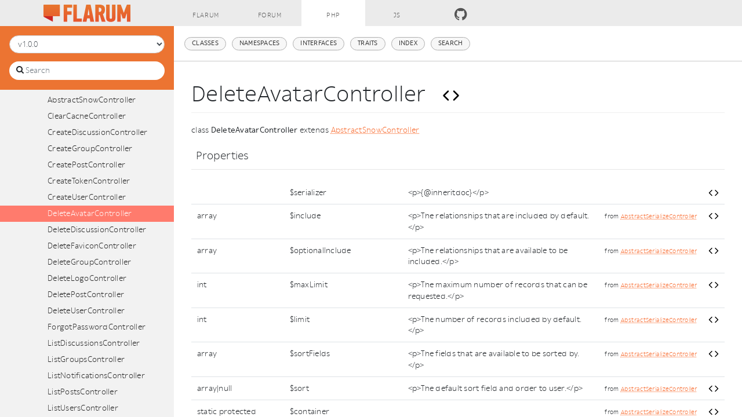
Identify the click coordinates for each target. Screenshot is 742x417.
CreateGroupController (90, 148)
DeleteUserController (86, 310)
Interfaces (318, 43)
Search (450, 43)
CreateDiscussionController (98, 132)
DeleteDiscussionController (97, 229)
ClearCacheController (87, 116)
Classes (205, 43)
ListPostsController (83, 391)
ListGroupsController (86, 359)
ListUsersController (83, 408)
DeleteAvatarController (90, 213)
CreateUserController (87, 197)
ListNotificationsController (96, 375)
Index (408, 43)
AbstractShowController (92, 100)
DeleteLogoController (87, 278)
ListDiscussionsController (94, 343)
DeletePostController (86, 294)
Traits (368, 43)
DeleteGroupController (89, 262)
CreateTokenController (89, 181)
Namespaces (259, 43)
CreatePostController (86, 164)
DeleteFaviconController (92, 246)
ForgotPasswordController (97, 327)
